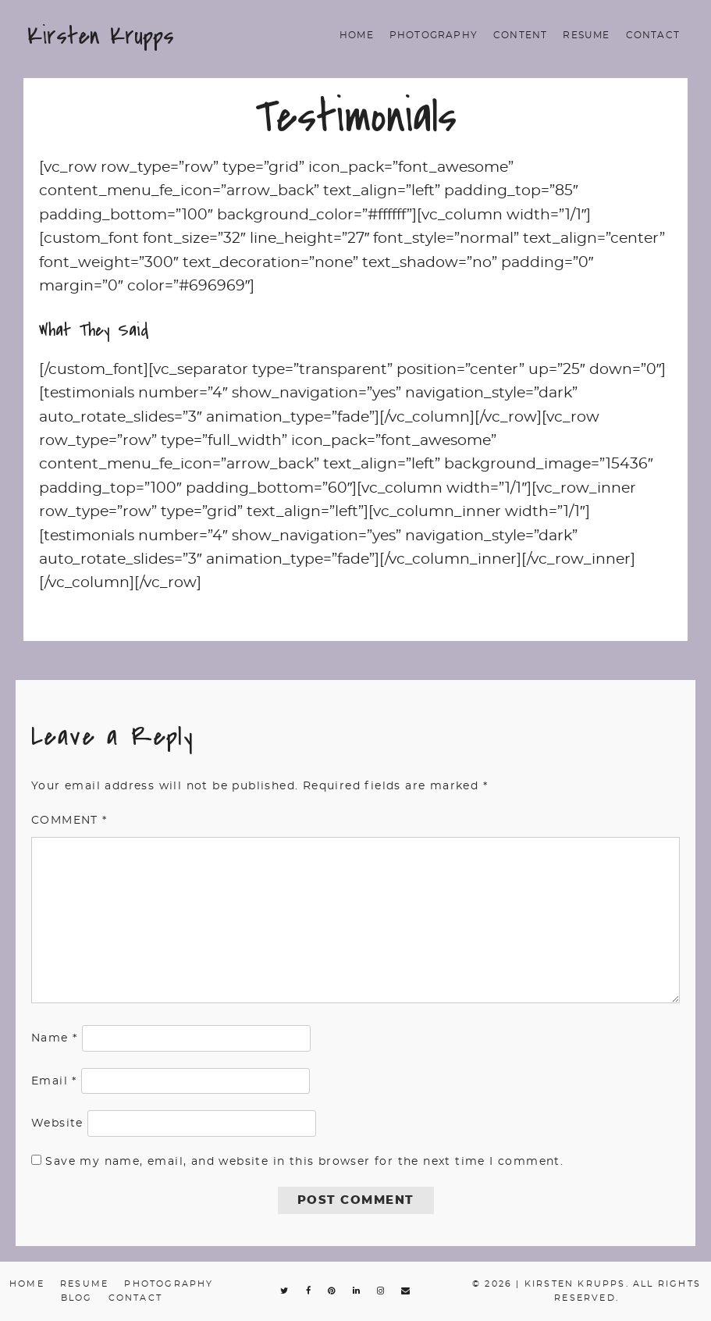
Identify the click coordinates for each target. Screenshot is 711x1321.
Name (54, 1038)
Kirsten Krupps (100, 36)
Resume (586, 35)
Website (57, 1123)
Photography (433, 35)
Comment (69, 820)
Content (520, 35)
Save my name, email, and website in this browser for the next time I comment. (304, 1161)
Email (54, 1081)
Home (357, 35)
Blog (77, 1298)
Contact (653, 35)
